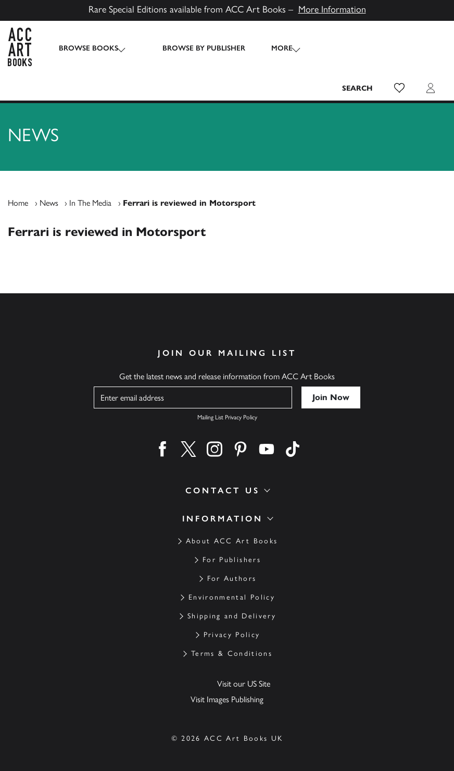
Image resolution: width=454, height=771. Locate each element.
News (49, 178)
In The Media (90, 178)
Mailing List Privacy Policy (227, 392)
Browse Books (88, 48)
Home (18, 178)
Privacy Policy (232, 609)
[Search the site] (358, 48)
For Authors (232, 553)
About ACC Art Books (232, 516)
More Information (332, 9)
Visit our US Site (243, 659)
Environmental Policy (231, 572)
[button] (399, 48)
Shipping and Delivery (231, 591)
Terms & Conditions (231, 628)
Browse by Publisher (193, 48)
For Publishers (232, 534)
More (271, 48)
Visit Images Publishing (227, 674)
